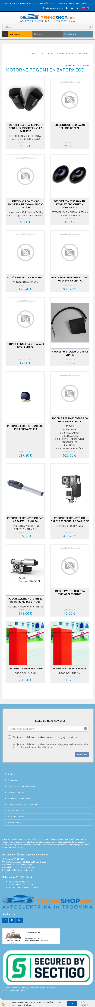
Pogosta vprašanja (16, 810)
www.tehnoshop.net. (37, 844)
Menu (38, 34)
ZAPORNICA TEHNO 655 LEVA (70, 668)
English (88, 8)
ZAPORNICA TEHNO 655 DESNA (25, 668)
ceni (78, 65)
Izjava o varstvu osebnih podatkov (23, 804)
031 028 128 (17, 864)
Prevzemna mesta (16, 816)
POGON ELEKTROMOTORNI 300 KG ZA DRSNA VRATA (25, 427)
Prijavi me (82, 754)
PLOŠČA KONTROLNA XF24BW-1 (25, 277)
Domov (32, 53)
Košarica (70, 34)
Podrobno (8, 34)
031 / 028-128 (59, 3)
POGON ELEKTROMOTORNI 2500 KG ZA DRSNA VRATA (70, 279)
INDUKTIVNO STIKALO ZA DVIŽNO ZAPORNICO (70, 593)
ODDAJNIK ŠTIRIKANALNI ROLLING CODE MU (69, 126)
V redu (72, 1003)
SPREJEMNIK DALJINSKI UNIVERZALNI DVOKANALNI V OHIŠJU (25, 204)
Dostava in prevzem (16, 792)
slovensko (84, 8)
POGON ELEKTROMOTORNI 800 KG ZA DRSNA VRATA (70, 420)
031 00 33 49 (17, 867)
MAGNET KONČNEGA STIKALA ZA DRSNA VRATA (25, 345)
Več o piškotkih (85, 1003)
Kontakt (11, 774)
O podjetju (12, 780)
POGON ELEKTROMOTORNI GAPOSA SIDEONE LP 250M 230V (70, 520)
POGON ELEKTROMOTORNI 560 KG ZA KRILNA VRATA (25, 520)
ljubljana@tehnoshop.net (77, 3)
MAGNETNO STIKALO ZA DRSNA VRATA (70, 353)
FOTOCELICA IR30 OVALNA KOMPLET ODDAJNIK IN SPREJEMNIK (70, 204)
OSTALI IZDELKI (45, 53)
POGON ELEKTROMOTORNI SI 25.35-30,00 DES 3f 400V (25, 600)
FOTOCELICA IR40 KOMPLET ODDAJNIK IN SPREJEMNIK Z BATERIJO (25, 128)
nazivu (85, 65)
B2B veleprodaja (15, 822)
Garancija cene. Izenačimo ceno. (22, 786)
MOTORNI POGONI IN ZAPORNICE (72, 53)
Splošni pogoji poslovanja (19, 798)
